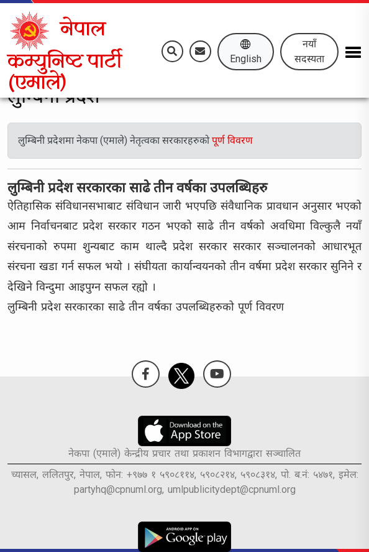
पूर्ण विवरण (232, 140)
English (246, 51)
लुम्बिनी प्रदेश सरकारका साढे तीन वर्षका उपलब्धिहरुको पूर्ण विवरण (145, 306)
